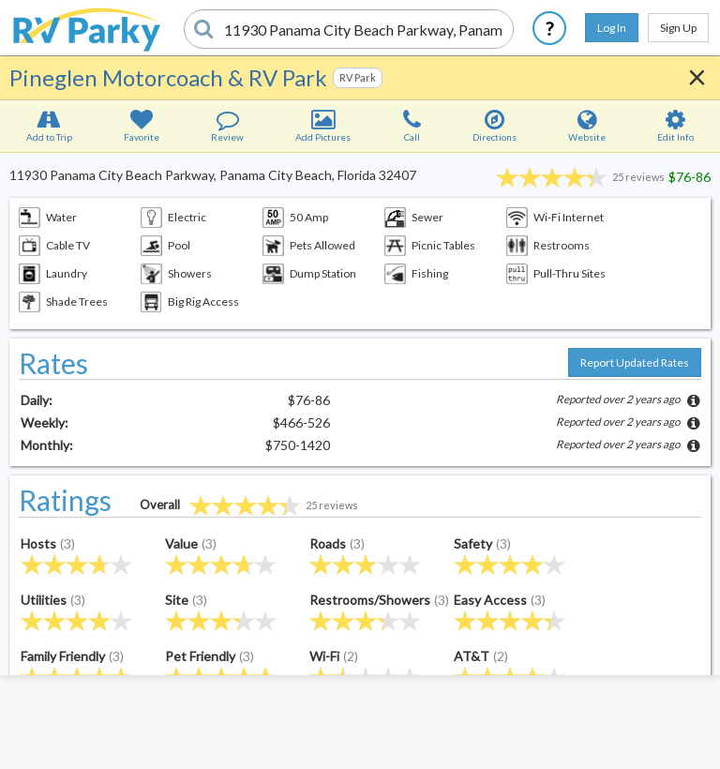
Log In (611, 28)
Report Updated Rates (634, 362)
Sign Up (678, 28)
